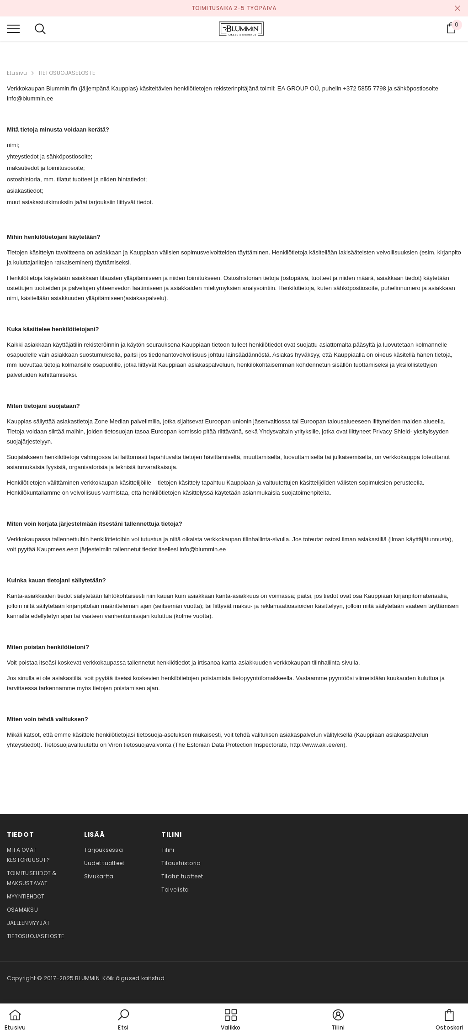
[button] (123, 1020)
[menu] (13, 28)
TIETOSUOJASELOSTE (66, 73)
